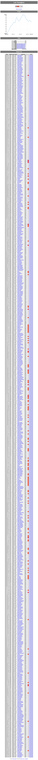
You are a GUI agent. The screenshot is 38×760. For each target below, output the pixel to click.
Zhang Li (18, 207)
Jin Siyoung (19, 164)
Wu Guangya (19, 329)
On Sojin (18, 345)
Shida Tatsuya (19, 246)
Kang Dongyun (20, 59)
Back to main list (19, 9)
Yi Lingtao (19, 202)
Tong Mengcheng (20, 225)
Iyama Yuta (19, 243)
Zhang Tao (19, 336)
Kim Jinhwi (19, 95)
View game (31, 55)
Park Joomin (19, 230)
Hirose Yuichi (19, 71)
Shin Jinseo (19, 62)
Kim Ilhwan (19, 250)
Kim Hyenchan (20, 141)
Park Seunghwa (20, 167)
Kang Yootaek (19, 70)
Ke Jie (18, 168)
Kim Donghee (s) (20, 139)
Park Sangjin (19, 92)
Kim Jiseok (19, 103)
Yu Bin (18, 179)
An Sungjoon (19, 79)
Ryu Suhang (19, 318)
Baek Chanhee (20, 277)
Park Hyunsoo (19, 150)
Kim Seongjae (19, 100)
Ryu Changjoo (19, 135)
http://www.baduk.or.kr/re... (21, 43)
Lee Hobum (19, 264)
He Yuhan (19, 182)
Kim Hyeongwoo (20, 233)
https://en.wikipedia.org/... (21, 48)
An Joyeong (19, 99)
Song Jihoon (19, 121)
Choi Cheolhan (20, 72)
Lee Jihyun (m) (20, 96)
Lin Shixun (19, 160)
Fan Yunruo (19, 226)
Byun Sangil (19, 91)
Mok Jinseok (19, 279)
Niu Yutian (19, 342)
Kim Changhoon (20, 85)
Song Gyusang (20, 157)
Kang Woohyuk (20, 124)
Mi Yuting (19, 272)
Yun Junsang (19, 177)
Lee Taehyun (19, 120)
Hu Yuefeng (19, 307)
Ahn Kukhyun (19, 82)
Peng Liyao (19, 330)
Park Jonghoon (20, 156)
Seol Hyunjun (19, 61)
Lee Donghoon (20, 86)
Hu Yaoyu (19, 338)
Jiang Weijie (19, 352)
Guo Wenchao (19, 356)
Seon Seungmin (20, 107)
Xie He (18, 332)
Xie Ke (18, 274)
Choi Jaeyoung (20, 205)
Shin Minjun (19, 129)
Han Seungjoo (19, 169)
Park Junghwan (20, 69)
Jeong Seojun (19, 163)
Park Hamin (19, 56)
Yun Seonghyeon (20, 339)
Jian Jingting (19, 75)
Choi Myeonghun (20, 334)
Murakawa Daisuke (20, 227)
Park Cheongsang (20, 151)
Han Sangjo (19, 63)
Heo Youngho (19, 242)
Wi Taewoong (19, 191)
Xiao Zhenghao (20, 224)
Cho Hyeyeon (19, 278)
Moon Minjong (19, 55)
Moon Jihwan (19, 142)
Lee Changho (19, 97)
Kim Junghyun (19, 106)
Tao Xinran (19, 208)
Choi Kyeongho (20, 146)
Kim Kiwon (19, 353)
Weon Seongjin (20, 57)
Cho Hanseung (20, 58)
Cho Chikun (19, 181)
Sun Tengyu (19, 340)
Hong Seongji (19, 73)
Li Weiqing (19, 127)
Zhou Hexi (19, 188)
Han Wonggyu (19, 319)
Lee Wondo (19, 165)
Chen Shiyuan (19, 351)
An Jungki (19, 113)
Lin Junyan (19, 162)
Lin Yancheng (19, 245)
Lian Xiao (19, 137)
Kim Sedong (19, 140)
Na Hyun (18, 94)
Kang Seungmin (20, 83)
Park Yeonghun (20, 60)
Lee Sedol (19, 192)
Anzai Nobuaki (20, 350)
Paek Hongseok (20, 93)
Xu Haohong (19, 161)
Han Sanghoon (20, 187)
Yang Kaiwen (19, 189)
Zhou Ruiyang (19, 204)
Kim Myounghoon (20, 76)
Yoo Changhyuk (20, 320)
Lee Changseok (20, 102)
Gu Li (18, 183)
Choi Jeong (19, 77)
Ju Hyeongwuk (20, 337)
